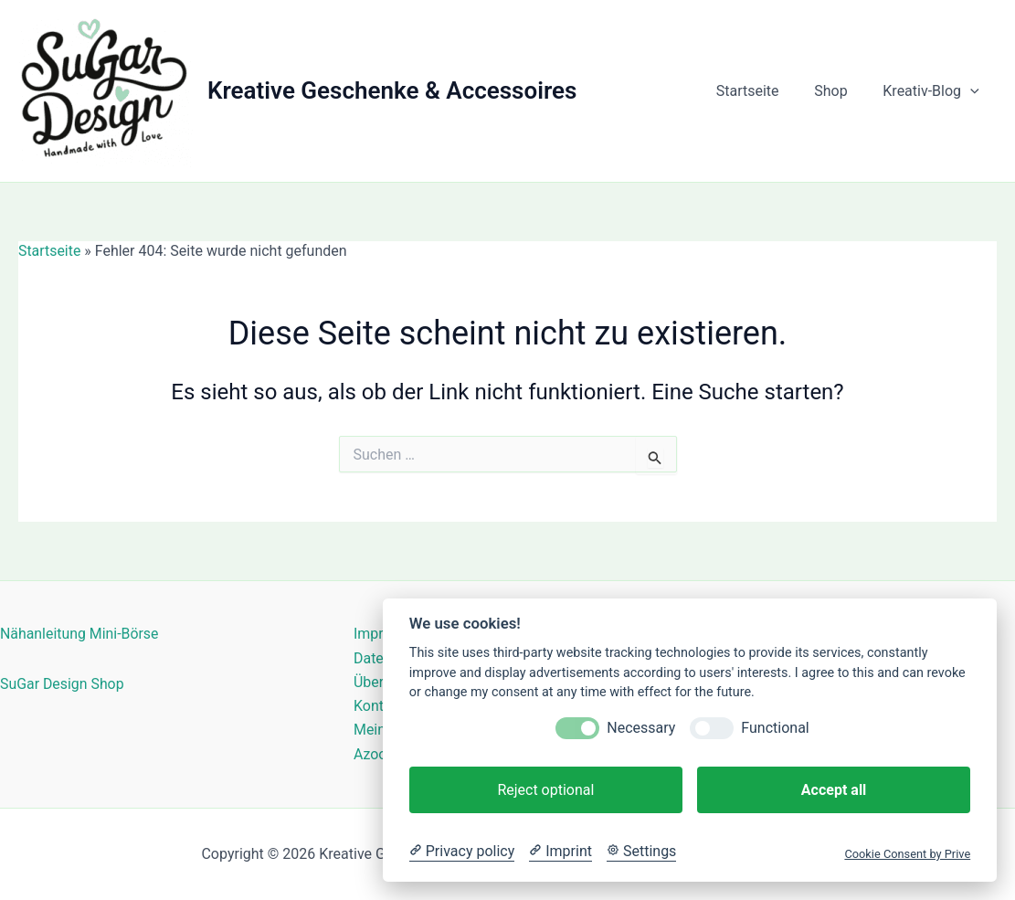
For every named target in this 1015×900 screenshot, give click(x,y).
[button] (973, 91)
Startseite (762, 91)
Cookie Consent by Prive (907, 854)
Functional (775, 727)
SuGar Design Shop (62, 683)
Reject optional (545, 790)
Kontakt (379, 706)
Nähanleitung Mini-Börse (80, 633)
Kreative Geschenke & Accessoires (391, 90)
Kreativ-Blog (934, 91)
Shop (839, 91)
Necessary (641, 727)
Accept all (833, 790)
